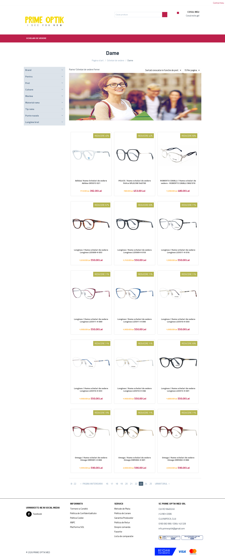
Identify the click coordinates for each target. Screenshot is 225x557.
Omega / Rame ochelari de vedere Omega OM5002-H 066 (178, 458)
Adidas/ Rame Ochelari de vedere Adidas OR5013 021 (91, 181)
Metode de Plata (122, 508)
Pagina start (98, 60)
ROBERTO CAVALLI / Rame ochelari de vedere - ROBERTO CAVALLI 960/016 (178, 181)
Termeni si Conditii (79, 508)
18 (117, 483)
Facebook (34, 514)
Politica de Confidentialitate (83, 513)
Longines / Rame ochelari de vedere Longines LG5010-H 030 (178, 320)
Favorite (118, 531)
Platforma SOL (77, 527)
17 (112, 483)
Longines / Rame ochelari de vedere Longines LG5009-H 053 (91, 251)
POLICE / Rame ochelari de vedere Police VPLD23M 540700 (134, 181)
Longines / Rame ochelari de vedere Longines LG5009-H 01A (134, 251)
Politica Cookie (77, 518)
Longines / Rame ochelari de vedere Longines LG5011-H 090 (134, 320)
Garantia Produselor (123, 518)
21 (131, 483)
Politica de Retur (122, 522)
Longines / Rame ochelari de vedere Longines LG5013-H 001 (178, 389)
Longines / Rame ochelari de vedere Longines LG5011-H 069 (91, 320)
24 (146, 483)
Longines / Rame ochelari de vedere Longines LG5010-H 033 (91, 389)
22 (136, 483)
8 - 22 (73, 483)
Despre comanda (122, 527)
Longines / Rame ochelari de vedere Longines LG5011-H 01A (178, 251)
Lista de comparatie (123, 536)
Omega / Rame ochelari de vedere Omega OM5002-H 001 (134, 458)
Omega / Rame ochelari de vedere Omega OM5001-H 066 (91, 458)
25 (151, 483)
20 (126, 483)
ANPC (72, 522)
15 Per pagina (192, 70)
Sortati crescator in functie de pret (162, 70)
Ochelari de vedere (36, 38)
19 (121, 483)
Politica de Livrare (122, 513)
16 (107, 483)
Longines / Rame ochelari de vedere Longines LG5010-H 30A (134, 389)
